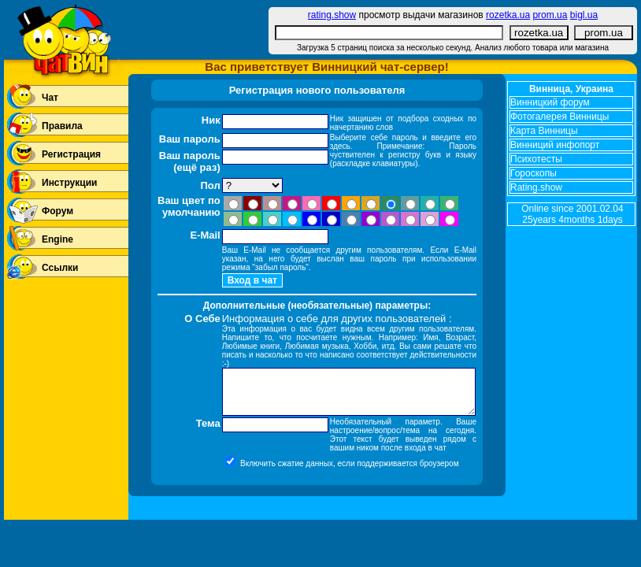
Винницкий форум (550, 102)
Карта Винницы (544, 130)
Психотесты (536, 159)
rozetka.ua (508, 14)
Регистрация (71, 154)
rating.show (332, 14)
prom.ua (549, 14)
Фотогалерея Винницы (559, 116)
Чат (50, 97)
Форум (57, 211)
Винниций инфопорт (554, 144)
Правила (62, 126)
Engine (57, 239)
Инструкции (69, 182)
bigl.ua (584, 14)
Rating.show (536, 187)
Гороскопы (533, 173)
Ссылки (60, 267)
